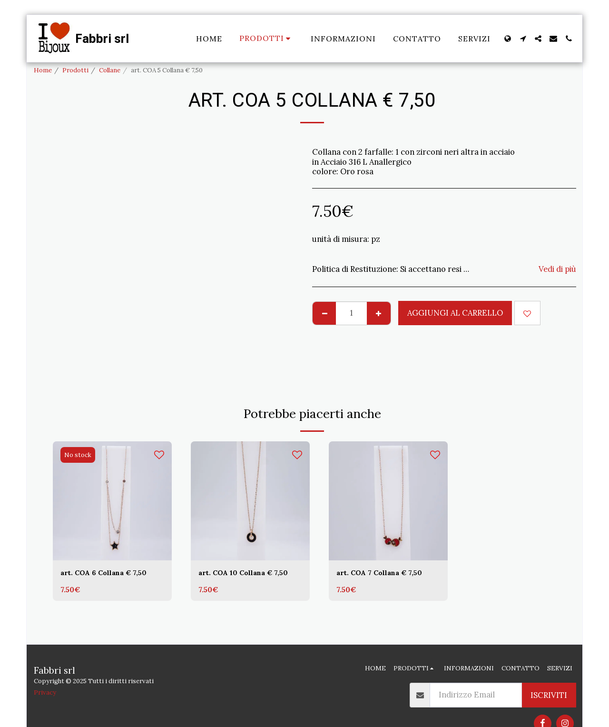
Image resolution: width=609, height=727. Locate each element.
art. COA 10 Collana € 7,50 (250, 573)
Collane (109, 70)
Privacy (45, 692)
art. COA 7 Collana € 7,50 (385, 573)
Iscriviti (548, 695)
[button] (523, 38)
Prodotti (75, 70)
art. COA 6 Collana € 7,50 (110, 573)
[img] (112, 500)
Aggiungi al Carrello (455, 313)
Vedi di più (557, 269)
